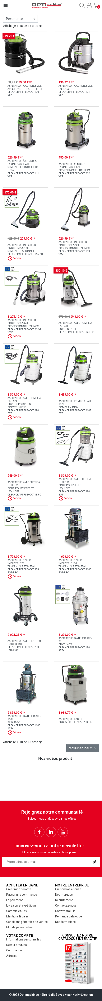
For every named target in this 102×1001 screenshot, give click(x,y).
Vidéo (14, 258)
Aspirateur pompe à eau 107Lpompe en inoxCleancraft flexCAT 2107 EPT (75, 407)
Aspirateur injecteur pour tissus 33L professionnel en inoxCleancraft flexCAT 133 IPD (74, 248)
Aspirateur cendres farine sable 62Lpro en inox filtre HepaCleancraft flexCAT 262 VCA (74, 170)
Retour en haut (82, 748)
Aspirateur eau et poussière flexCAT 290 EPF (76, 720)
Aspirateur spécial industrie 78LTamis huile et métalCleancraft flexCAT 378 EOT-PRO (23, 566)
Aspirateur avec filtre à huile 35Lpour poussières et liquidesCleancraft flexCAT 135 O (25, 488)
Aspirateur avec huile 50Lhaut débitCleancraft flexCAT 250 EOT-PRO (25, 645)
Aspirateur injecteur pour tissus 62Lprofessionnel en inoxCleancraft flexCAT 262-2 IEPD (24, 326)
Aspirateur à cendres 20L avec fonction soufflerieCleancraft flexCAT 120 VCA (25, 90)
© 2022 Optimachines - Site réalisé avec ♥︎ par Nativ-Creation (51, 994)
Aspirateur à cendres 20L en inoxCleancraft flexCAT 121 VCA (76, 90)
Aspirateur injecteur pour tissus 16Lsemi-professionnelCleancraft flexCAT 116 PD (25, 249)
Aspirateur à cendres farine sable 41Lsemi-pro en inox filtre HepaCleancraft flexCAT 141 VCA (23, 168)
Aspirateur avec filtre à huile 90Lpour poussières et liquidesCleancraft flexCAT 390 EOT (75, 486)
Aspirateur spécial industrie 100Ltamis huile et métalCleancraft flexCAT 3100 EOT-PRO (75, 566)
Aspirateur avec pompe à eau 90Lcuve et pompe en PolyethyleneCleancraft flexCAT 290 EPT (24, 405)
